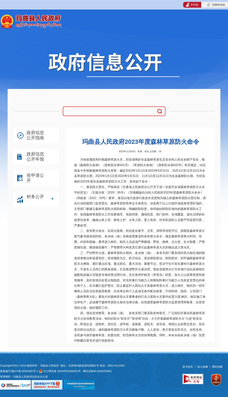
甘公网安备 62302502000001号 (62, 371)
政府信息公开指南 (35, 135)
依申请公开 (35, 178)
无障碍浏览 (216, 5)
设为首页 (187, 366)
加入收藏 (203, 366)
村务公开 (35, 196)
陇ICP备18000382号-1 (24, 371)
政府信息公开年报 (35, 156)
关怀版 (192, 5)
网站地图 (217, 366)
